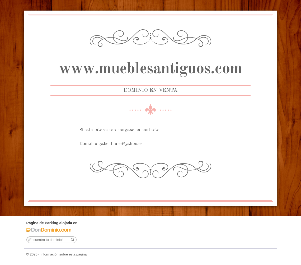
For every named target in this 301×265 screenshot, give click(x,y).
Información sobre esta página (63, 254)
